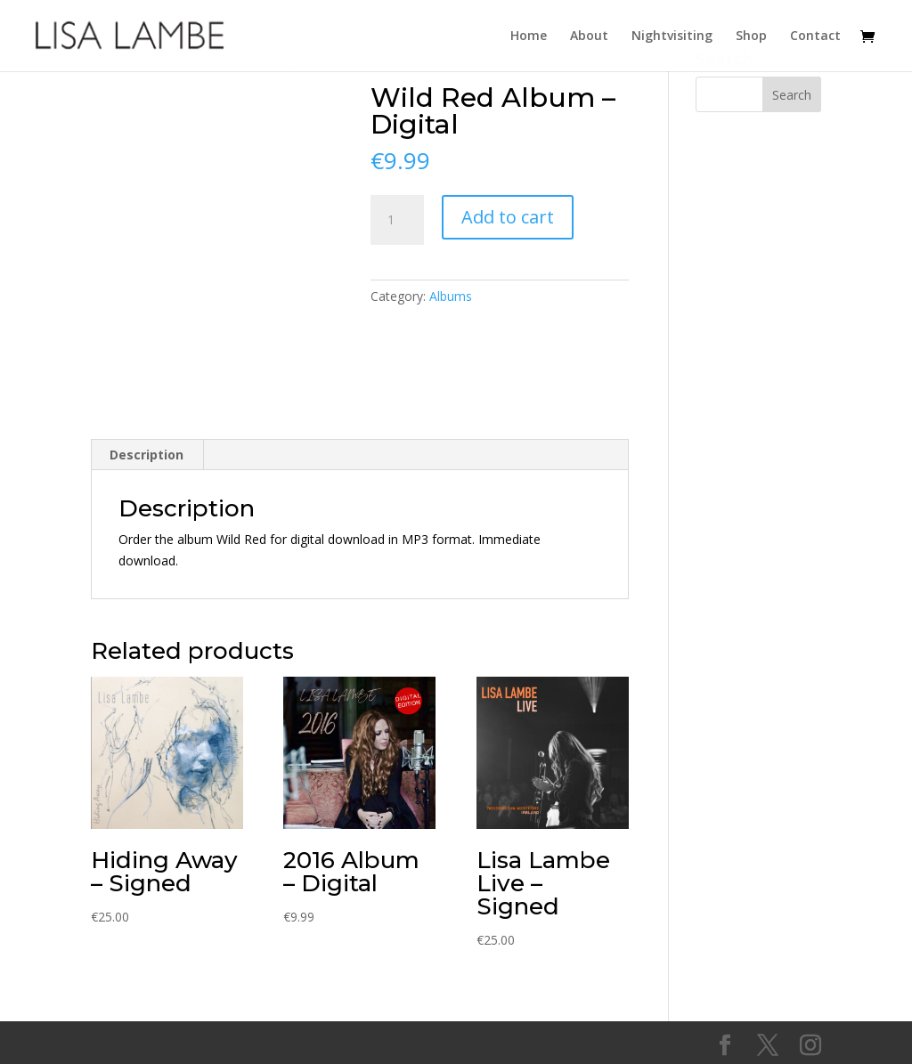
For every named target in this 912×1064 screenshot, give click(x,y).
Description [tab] (146, 454)
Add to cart (507, 217)
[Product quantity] (397, 220)
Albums (450, 296)
